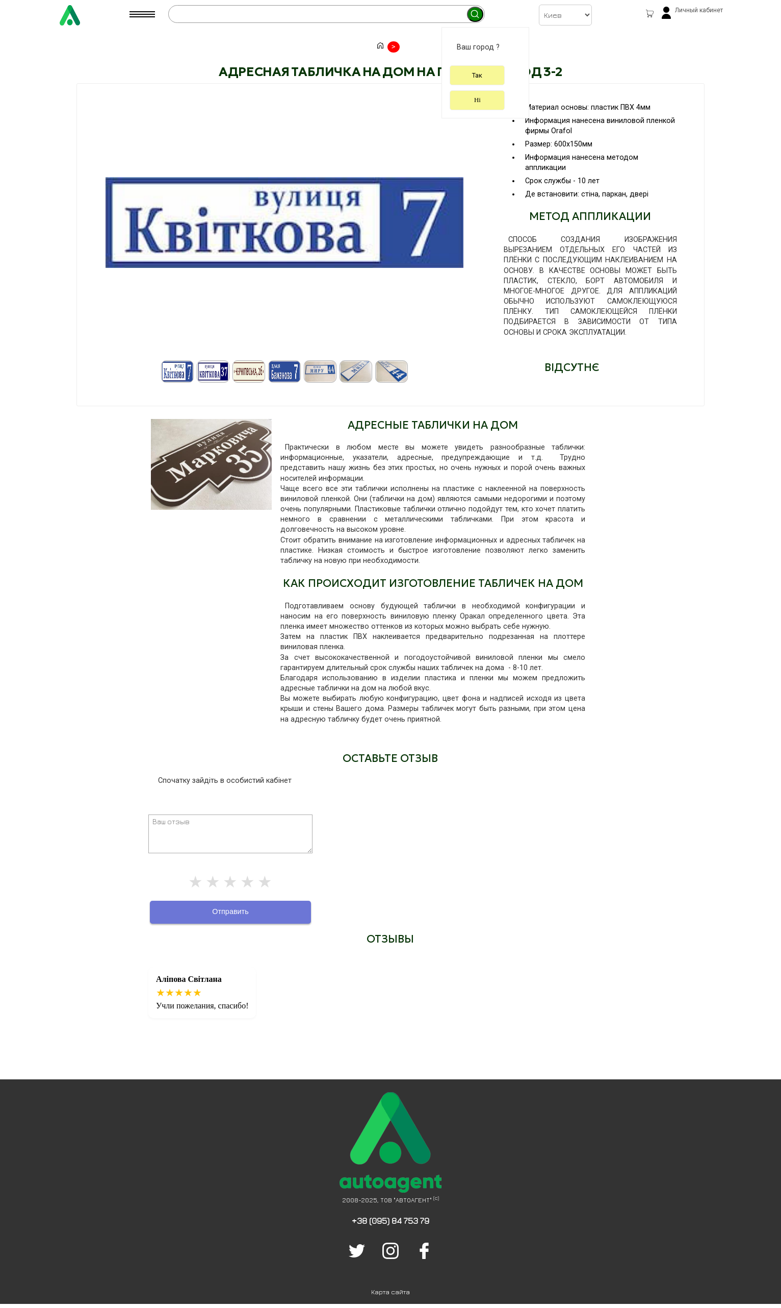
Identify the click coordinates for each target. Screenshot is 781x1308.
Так (477, 75)
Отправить (230, 911)
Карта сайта (390, 1292)
